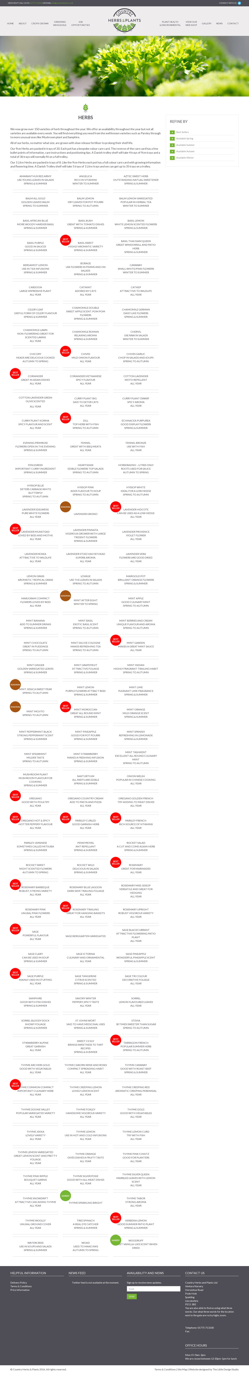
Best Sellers (182, 132)
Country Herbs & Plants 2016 (29, 1369)
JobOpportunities (80, 23)
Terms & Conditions (21, 1286)
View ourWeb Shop (191, 23)
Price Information (20, 1289)
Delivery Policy (18, 1282)
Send (132, 1296)
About (23, 23)
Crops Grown (39, 23)
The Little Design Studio (226, 1369)
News (219, 23)
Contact (233, 23)
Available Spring (184, 138)
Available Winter (185, 157)
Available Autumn (185, 151)
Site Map (182, 1369)
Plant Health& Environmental (170, 23)
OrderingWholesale (60, 23)
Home (10, 23)
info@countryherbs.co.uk (62, 3)
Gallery (207, 23)
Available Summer (185, 144)
